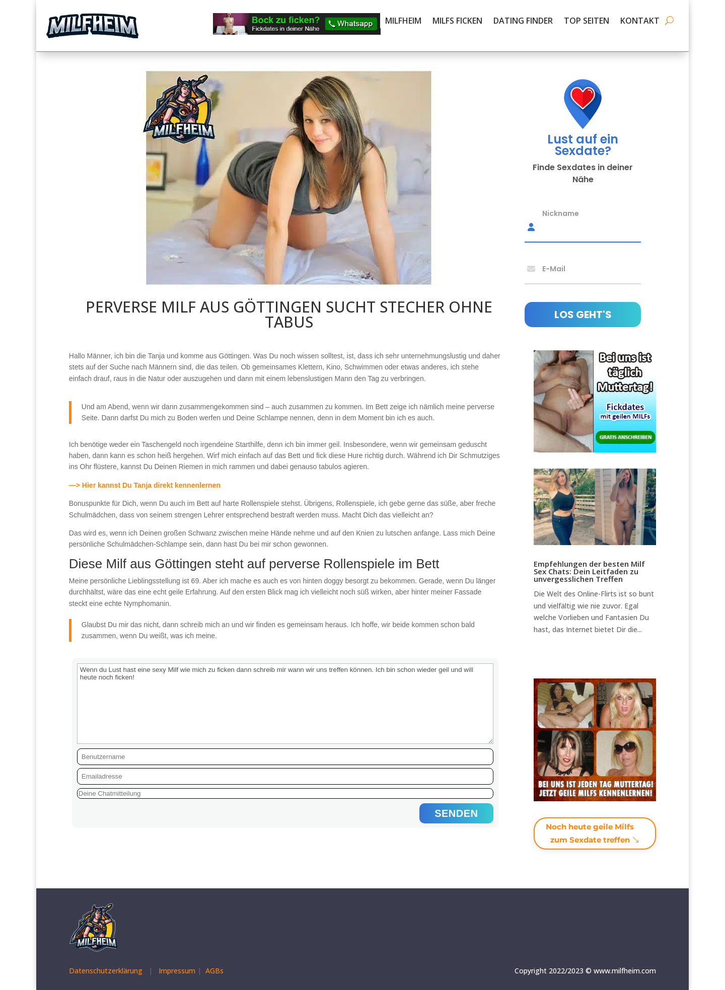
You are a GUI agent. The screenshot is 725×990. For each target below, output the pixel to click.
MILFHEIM (403, 21)
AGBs (214, 970)
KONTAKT (640, 21)
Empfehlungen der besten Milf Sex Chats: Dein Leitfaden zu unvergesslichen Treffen (589, 571)
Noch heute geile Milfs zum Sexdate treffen (590, 833)
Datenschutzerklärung (105, 970)
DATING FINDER (523, 21)
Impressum (177, 970)
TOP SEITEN (586, 21)
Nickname (560, 213)
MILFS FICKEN (457, 21)
